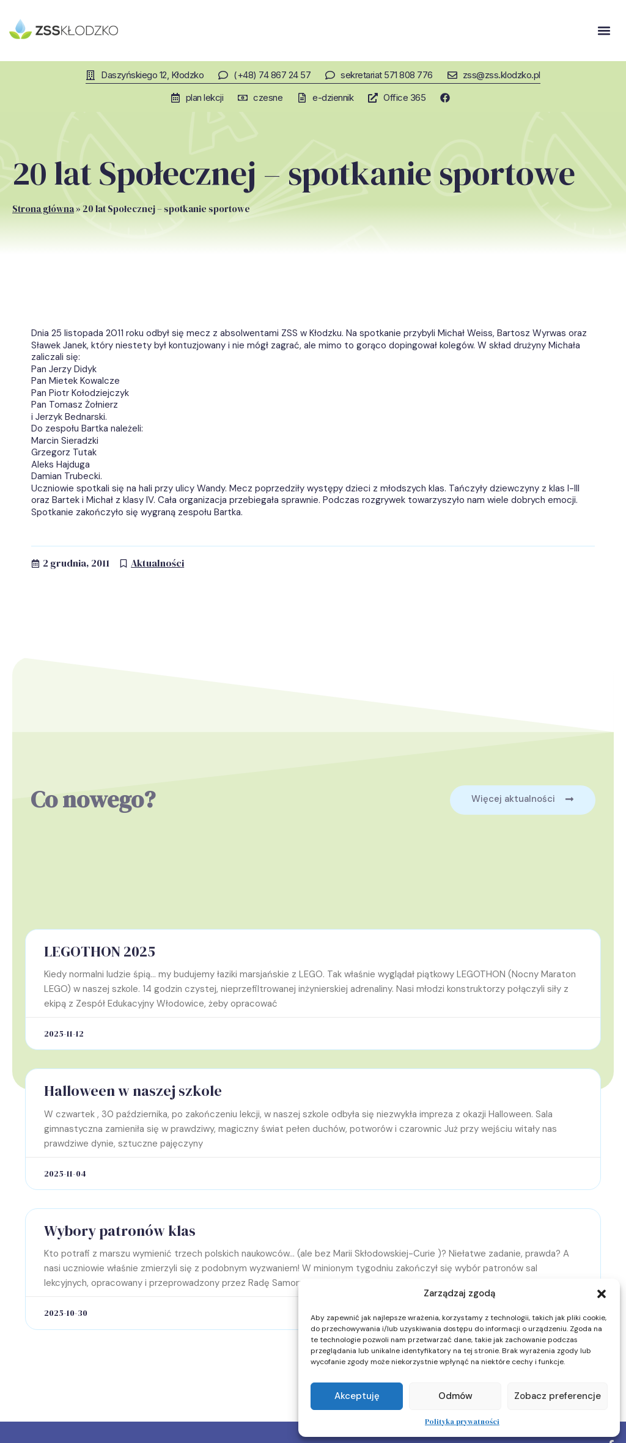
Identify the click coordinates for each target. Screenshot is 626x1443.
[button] (601, 1294)
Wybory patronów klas (120, 1230)
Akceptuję (357, 1396)
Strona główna (43, 208)
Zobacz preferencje (557, 1396)
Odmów (455, 1396)
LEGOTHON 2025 (99, 951)
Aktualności (157, 562)
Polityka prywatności (462, 1421)
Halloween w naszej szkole (133, 1090)
